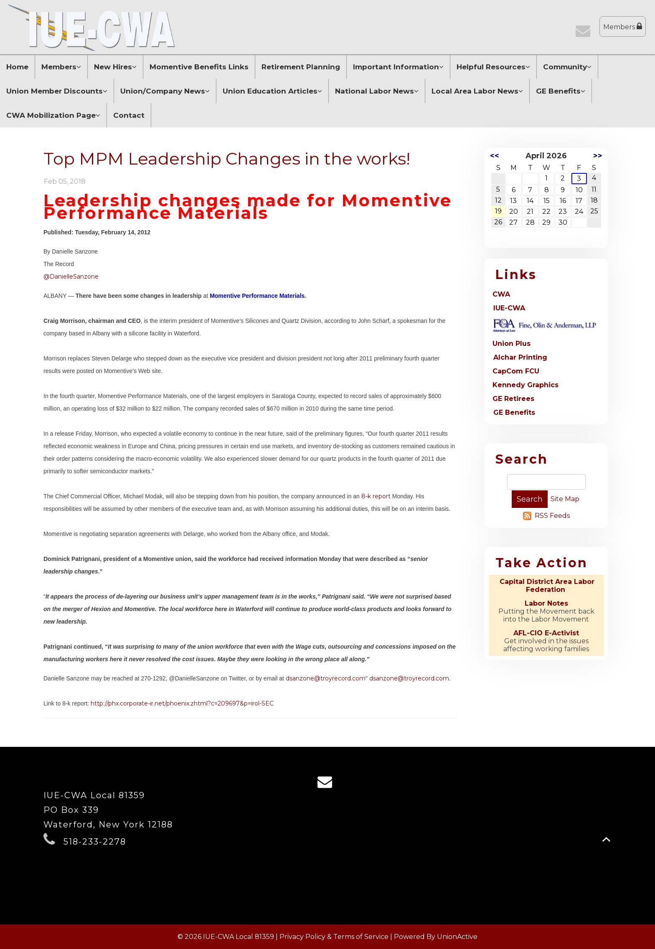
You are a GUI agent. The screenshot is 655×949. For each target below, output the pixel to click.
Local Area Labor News (477, 91)
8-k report (376, 496)
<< (494, 155)
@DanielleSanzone (71, 276)
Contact (129, 115)
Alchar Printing (520, 357)
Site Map (565, 499)
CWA (501, 294)
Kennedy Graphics (526, 385)
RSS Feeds (552, 516)
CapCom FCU (516, 371)
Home (17, 67)
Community (567, 67)
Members (622, 26)
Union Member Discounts (56, 91)
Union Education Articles (272, 91)
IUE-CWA (509, 308)
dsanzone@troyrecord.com (326, 678)
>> (597, 155)
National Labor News (377, 91)
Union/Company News (165, 91)
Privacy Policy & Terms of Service (333, 937)
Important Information (398, 67)
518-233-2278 (94, 842)
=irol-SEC (261, 703)
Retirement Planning (300, 67)
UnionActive (457, 937)
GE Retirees (513, 399)
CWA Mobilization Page (53, 115)
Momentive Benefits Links (199, 67)
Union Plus (512, 344)
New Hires (115, 67)
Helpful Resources (493, 67)
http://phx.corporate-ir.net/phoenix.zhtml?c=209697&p (169, 703)
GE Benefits (560, 91)
